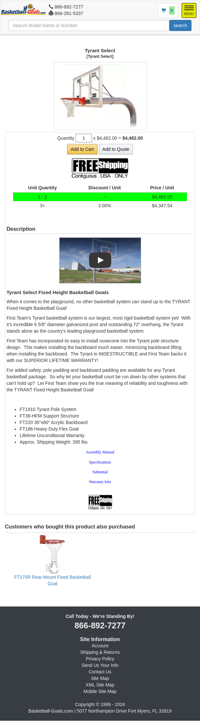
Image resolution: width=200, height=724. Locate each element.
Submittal (100, 472)
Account (100, 645)
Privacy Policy (100, 658)
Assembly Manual (100, 452)
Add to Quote (116, 149)
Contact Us (100, 671)
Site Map (100, 678)
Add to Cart (82, 149)
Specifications (100, 462)
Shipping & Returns (100, 652)
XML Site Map (100, 684)
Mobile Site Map (99, 691)
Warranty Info (100, 482)
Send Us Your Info (100, 665)
